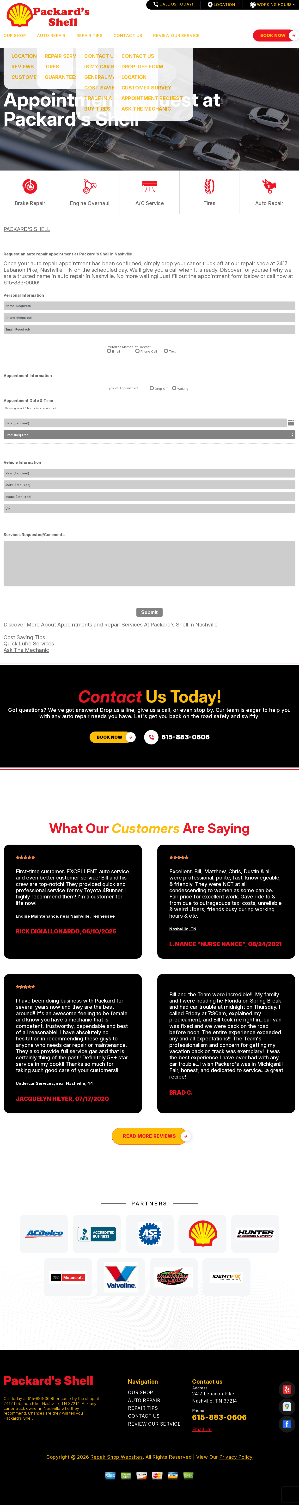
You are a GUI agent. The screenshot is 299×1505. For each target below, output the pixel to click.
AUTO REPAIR (51, 35)
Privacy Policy (236, 1457)
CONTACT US (128, 35)
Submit (149, 612)
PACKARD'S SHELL (27, 229)
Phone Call (148, 351)
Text (172, 351)
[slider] (25, 857)
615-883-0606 (21, 282)
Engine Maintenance (37, 916)
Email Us (202, 1429)
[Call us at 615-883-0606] (177, 737)
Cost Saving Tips (24, 637)
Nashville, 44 (79, 1083)
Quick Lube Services (29, 643)
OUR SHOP (15, 35)
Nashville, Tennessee (92, 916)
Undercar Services (35, 1083)
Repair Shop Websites (116, 1457)
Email (116, 351)
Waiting (182, 388)
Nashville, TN (182, 929)
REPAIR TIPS (89, 35)
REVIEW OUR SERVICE (176, 35)
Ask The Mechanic (26, 650)
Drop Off (161, 388)
